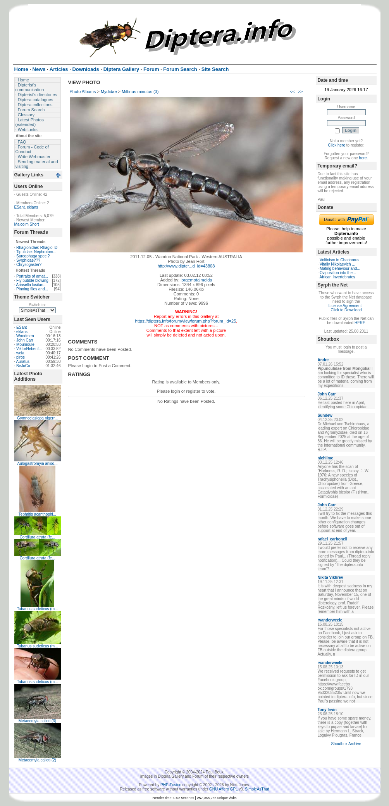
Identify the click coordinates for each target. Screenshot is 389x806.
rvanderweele (330, 620)
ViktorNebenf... (29, 349)
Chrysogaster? (28, 264)
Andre (323, 360)
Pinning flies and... (32, 289)
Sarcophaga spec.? (33, 256)
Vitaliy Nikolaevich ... (337, 264)
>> (300, 91)
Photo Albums (83, 91)
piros (20, 357)
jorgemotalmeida (196, 280)
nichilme (326, 458)
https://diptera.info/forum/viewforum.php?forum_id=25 (185, 321)
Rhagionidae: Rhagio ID (36, 247)
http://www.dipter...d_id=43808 (186, 266)
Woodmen (25, 336)
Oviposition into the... (338, 273)
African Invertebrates (337, 277)
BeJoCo (23, 366)
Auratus (22, 361)
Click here (336, 145)
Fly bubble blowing (32, 280)
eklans (32, 207)
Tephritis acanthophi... (37, 514)
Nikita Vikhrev (330, 577)
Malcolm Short (26, 224)
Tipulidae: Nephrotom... (36, 252)
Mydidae (109, 91)
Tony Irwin (327, 710)
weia (20, 353)
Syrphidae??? (28, 260)
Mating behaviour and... (340, 268)
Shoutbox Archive (346, 744)
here (363, 158)
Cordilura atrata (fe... (37, 537)
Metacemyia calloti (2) (37, 760)
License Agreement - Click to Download (346, 308)
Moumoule (25, 344)
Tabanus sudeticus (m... (37, 609)
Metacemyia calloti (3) (37, 721)
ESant (19, 207)
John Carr (24, 340)
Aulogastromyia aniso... (37, 463)
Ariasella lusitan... (31, 285)
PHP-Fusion (170, 785)
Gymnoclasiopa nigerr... (37, 418)
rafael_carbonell (333, 539)
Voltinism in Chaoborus (339, 260)
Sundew (325, 415)
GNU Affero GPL (223, 789)
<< (292, 91)
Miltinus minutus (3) (140, 91)
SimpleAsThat (257, 789)
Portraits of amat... (32, 276)
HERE (360, 323)
